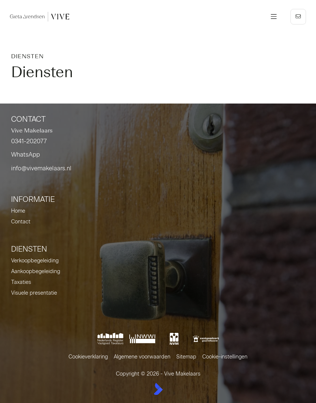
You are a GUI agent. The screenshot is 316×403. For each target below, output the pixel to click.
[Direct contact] (298, 16)
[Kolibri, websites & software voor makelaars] (158, 389)
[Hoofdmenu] (274, 16)
